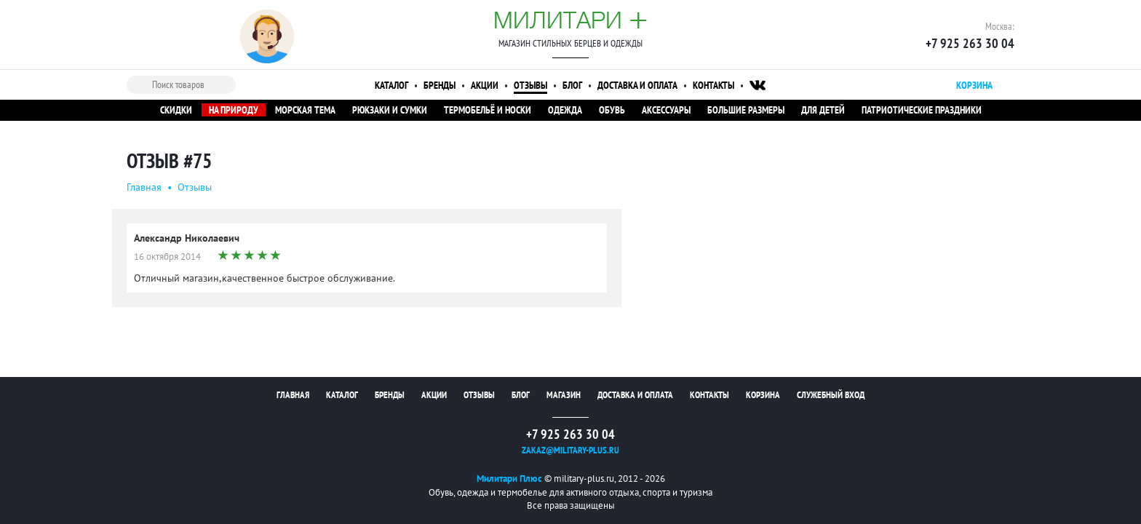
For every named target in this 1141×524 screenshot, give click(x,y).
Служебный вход (830, 395)
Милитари (570, 19)
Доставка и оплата (637, 85)
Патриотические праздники (922, 109)
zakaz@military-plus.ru (570, 450)
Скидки (176, 109)
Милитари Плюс (509, 478)
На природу (233, 109)
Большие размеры (745, 109)
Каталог (391, 85)
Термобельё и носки (487, 109)
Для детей (823, 109)
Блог (572, 85)
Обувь (612, 109)
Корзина (763, 395)
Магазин (563, 395)
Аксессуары (666, 109)
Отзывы (530, 85)
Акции (484, 85)
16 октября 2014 (167, 256)
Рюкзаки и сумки (389, 109)
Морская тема (305, 109)
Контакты (713, 85)
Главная (144, 187)
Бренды (440, 85)
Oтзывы (195, 187)
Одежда (565, 109)
